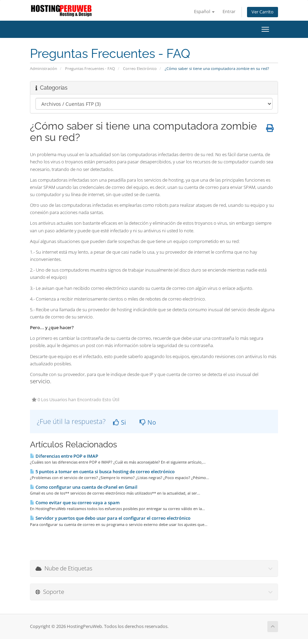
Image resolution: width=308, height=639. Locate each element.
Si (119, 422)
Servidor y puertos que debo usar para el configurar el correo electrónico (110, 518)
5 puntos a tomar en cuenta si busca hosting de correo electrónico (102, 471)
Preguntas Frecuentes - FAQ (90, 68)
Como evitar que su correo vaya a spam (75, 502)
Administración (43, 68)
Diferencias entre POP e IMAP (64, 456)
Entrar (229, 11)
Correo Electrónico (140, 68)
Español (204, 11)
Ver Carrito (262, 12)
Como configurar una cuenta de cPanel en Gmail (83, 487)
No (148, 422)
